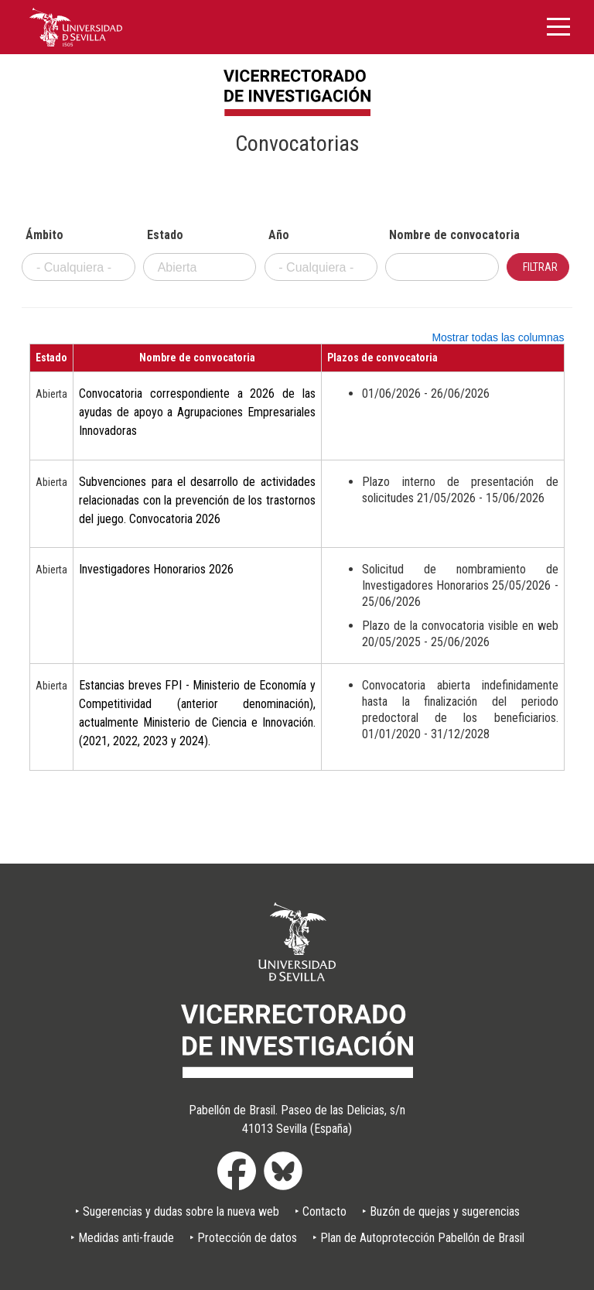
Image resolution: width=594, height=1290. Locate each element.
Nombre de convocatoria (443, 235)
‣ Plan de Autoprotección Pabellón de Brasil (418, 1237)
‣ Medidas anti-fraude (122, 1237)
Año (278, 235)
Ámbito (44, 235)
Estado (165, 235)
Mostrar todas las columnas (498, 337)
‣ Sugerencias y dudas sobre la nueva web (177, 1211)
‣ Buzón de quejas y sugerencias (441, 1211)
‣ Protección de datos (243, 1237)
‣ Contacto (320, 1211)
